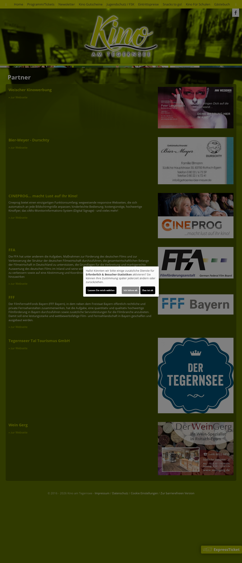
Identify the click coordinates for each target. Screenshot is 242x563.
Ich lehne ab (130, 290)
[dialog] (121, 281)
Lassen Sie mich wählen (101, 290)
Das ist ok (147, 290)
